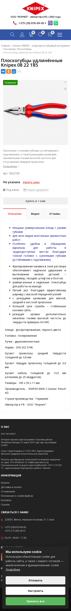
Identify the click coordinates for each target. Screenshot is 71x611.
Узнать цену (31, 182)
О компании (8, 491)
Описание (14, 214)
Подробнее (11, 166)
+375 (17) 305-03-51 (15, 530)
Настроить (35, 591)
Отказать (35, 580)
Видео (35, 214)
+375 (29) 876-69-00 (15, 527)
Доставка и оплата (11, 487)
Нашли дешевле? (36, 190)
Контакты (6, 500)
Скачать (5, 504)
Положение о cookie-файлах (17, 495)
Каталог (5, 482)
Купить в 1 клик (36, 201)
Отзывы (54, 214)
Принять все (35, 601)
